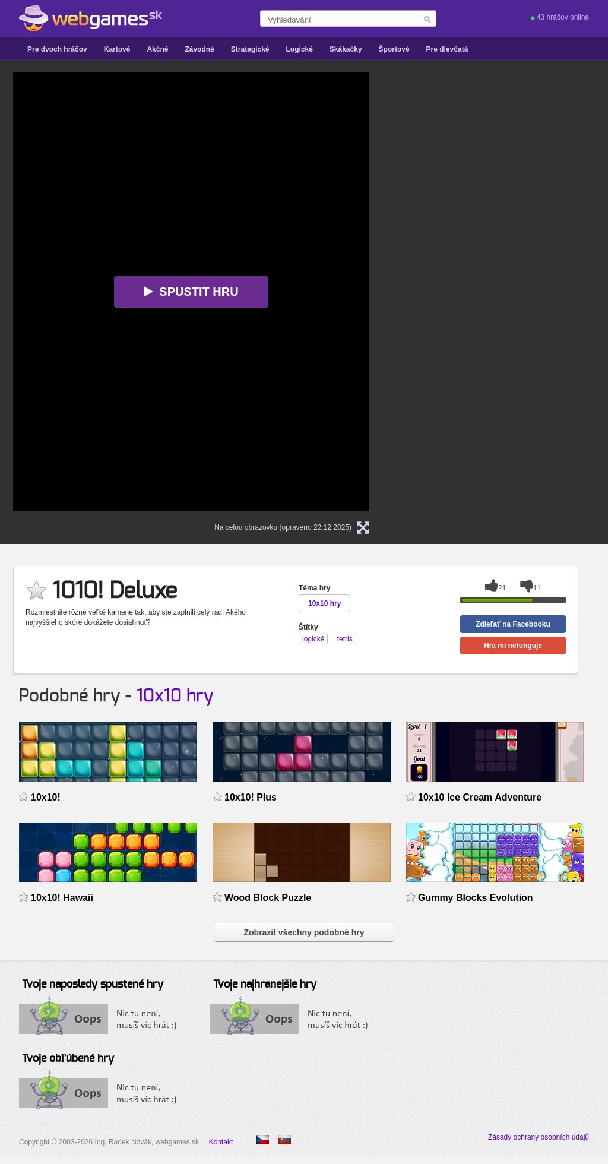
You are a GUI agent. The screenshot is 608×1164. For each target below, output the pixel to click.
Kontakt (221, 1142)
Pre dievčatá (447, 49)
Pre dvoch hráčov (57, 49)
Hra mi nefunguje (513, 645)
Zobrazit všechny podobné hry (303, 932)
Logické (299, 49)
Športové (394, 49)
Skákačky (346, 49)
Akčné (157, 49)
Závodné (199, 49)
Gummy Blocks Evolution (475, 898)
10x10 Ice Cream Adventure (480, 797)
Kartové (117, 49)
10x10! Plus (250, 797)
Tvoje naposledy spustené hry (92, 984)
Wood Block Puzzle (267, 898)
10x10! (46, 797)
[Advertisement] (506, 250)
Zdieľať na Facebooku (513, 624)
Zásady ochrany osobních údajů (538, 1137)
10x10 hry (175, 696)
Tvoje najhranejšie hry (264, 984)
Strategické (250, 49)
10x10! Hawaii (62, 898)
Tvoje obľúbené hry (68, 1059)
